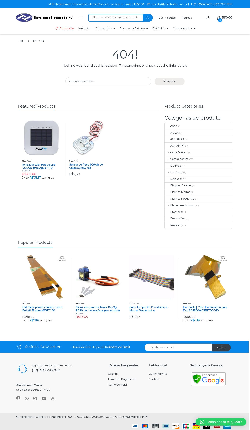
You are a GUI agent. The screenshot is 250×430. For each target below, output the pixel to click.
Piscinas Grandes (178, 185)
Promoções (175, 218)
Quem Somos (158, 373)
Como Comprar (117, 384)
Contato (154, 379)
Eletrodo (173, 165)
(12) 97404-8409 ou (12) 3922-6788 (211, 4)
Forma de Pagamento (122, 379)
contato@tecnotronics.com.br (167, 4)
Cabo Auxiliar (103, 28)
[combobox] (115, 18)
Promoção (64, 28)
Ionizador (84, 28)
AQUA (171, 132)
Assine (221, 347)
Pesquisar (169, 81)
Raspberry (174, 225)
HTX (144, 416)
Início (21, 40)
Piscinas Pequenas (179, 198)
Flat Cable (159, 28)
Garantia (113, 373)
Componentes (182, 28)
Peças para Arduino (132, 28)
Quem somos (167, 17)
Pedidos (186, 17)
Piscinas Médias (177, 192)
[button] (221, 422)
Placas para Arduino (180, 205)
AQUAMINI (175, 145)
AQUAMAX (174, 139)
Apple (171, 126)
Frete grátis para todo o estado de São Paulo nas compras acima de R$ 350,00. (96, 4)
